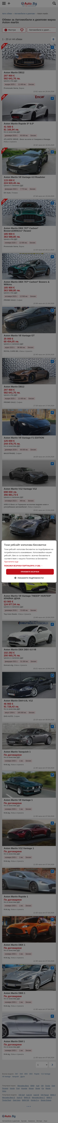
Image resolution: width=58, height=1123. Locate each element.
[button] (29, 566)
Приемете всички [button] (30, 571)
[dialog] (29, 561)
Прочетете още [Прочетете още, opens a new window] (11, 561)
